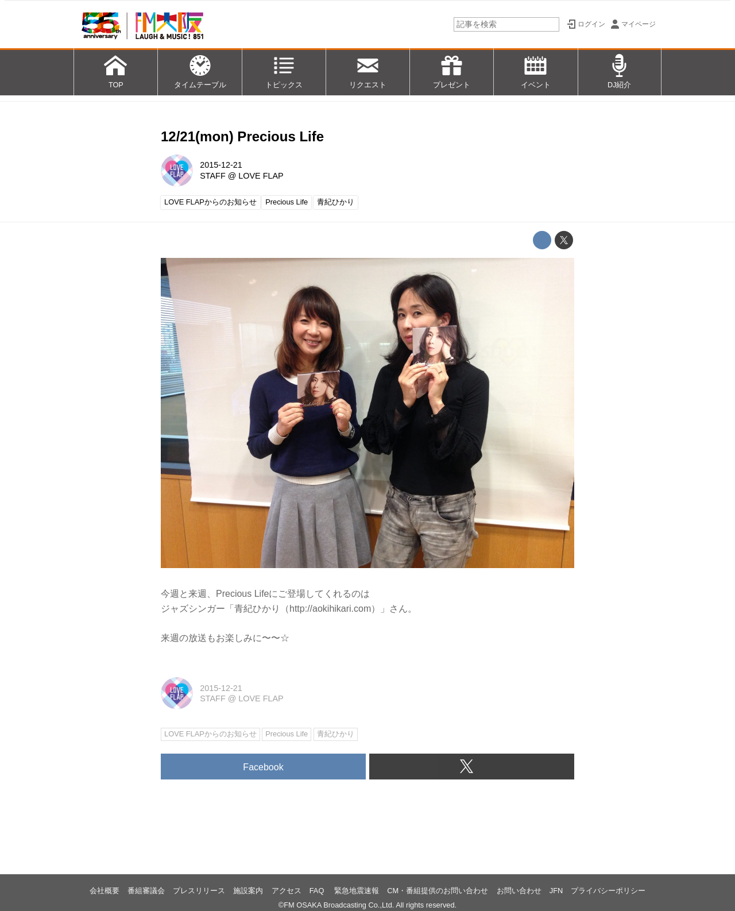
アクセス (286, 890)
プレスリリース (199, 890)
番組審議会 (146, 890)
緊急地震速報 (356, 890)
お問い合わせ (519, 890)
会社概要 (104, 890)
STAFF (213, 175)
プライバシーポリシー (608, 890)
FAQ (318, 890)
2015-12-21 (221, 164)
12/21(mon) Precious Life (242, 136)
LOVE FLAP (260, 175)
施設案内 (248, 890)
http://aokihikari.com (330, 608)
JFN (556, 890)
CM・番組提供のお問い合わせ (437, 890)
